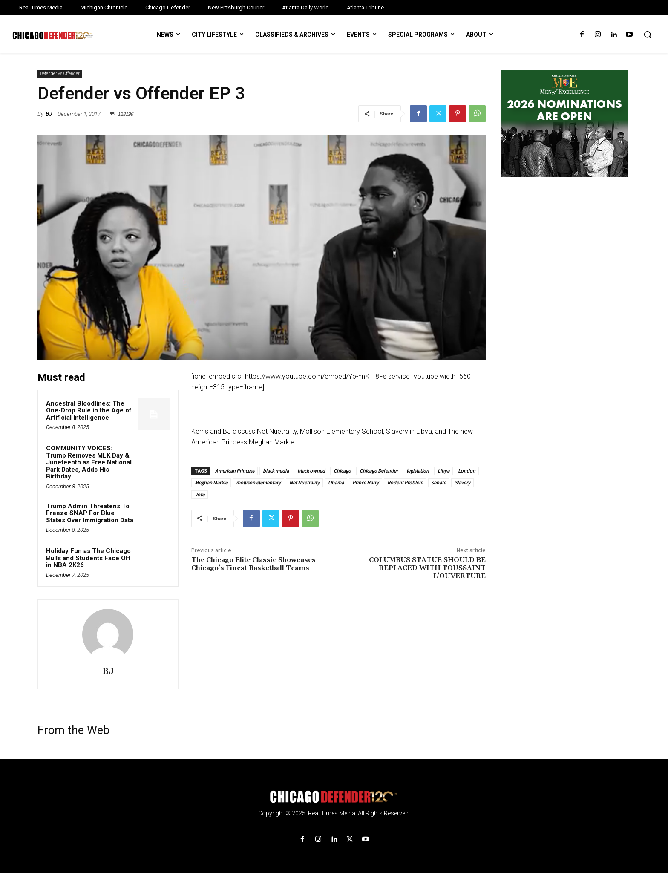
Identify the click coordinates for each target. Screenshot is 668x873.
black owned (311, 470)
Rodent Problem (405, 482)
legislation (417, 470)
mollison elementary (258, 482)
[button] (647, 34)
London (466, 470)
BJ (49, 114)
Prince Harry (365, 482)
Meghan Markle (211, 482)
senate (439, 482)
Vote (199, 494)
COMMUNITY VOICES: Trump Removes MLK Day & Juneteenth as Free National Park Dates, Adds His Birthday (89, 462)
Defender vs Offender (59, 74)
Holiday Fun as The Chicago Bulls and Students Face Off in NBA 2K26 (88, 558)
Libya (443, 470)
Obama (336, 482)
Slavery (462, 482)
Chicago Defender (379, 470)
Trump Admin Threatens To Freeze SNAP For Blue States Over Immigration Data (89, 513)
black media (276, 470)
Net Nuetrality (304, 482)
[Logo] (334, 797)
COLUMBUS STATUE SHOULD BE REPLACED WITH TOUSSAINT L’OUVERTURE (427, 568)
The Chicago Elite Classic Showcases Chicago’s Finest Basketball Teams (253, 564)
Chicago (342, 470)
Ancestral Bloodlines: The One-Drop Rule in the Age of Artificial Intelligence (89, 410)
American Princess (234, 470)
